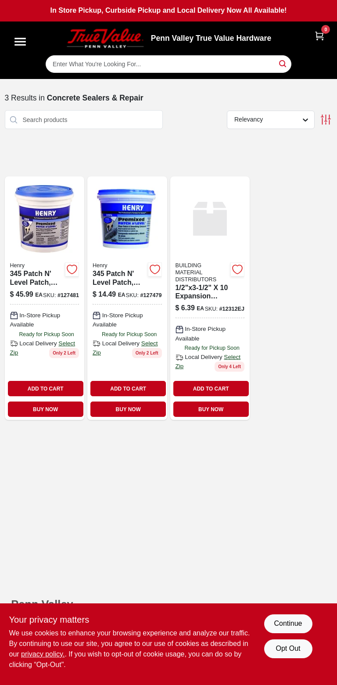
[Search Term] (168, 64)
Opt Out (288, 648)
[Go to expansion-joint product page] (210, 298)
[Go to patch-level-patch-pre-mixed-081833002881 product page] (127, 298)
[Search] (283, 63)
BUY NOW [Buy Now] (45, 409)
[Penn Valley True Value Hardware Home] (105, 38)
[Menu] (20, 41)
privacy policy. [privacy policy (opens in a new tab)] (43, 654)
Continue (288, 623)
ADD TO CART (46, 389)
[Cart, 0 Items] (319, 35)
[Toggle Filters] (326, 120)
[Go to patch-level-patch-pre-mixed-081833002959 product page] (45, 298)
